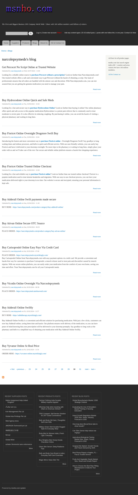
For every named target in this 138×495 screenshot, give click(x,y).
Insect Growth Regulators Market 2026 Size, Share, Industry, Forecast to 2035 (84, 417)
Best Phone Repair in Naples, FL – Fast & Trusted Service (85, 453)
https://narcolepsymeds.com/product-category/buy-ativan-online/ (40, 231)
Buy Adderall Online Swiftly (17, 307)
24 (36, 369)
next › (87, 369)
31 (80, 369)
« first (12, 369)
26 (49, 369)
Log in (38, 33)
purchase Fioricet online (50, 141)
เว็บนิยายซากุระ (11, 407)
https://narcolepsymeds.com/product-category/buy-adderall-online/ (38, 207)
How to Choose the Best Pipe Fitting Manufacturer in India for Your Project (86, 468)
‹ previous (20, 369)
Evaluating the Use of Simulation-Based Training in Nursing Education (84, 409)
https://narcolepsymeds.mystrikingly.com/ (32, 255)
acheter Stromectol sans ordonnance (19, 444)
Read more (97, 89)
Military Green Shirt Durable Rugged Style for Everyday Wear (52, 428)
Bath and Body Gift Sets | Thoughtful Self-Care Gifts (52, 421)
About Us (43, 43)
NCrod (8, 435)
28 (62, 369)
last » (93, 369)
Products (25, 43)
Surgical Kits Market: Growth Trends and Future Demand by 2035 (85, 447)
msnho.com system (18, 488)
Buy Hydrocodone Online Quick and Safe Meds (28, 100)
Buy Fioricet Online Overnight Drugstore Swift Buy (30, 133)
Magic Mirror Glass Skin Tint (49, 460)
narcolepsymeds (16, 71)
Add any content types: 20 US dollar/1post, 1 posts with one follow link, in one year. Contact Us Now (100, 33)
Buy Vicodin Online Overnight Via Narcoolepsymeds (31, 283)
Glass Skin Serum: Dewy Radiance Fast (51, 448)
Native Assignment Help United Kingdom (17, 401)
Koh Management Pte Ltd (15, 412)
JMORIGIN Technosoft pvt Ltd (16, 426)
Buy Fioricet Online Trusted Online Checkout (26, 166)
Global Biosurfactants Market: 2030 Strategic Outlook (85, 401)
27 (55, 369)
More (31, 448)
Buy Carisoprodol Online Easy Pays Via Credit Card (30, 247)
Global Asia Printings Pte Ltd (16, 416)
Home (6, 43)
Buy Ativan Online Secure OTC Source (23, 223)
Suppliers (15, 43)
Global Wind (10, 440)
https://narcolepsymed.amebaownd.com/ (31, 291)
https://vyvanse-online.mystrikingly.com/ (30, 354)
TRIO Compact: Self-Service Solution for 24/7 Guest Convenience (52, 414)
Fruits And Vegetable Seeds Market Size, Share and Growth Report (85, 460)
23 (30, 369)
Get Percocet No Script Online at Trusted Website (29, 67)
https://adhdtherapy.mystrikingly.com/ (27, 315)
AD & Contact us (114, 74)
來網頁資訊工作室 (12, 430)
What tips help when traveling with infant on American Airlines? (51, 408)
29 (68, 369)
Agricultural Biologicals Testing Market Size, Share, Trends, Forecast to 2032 (84, 439)
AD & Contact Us (57, 43)
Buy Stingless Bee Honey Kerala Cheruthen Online (50, 441)
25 (43, 369)
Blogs (35, 43)
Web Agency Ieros (12, 421)
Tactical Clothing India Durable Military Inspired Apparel (50, 401)
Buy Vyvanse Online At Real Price (20, 345)
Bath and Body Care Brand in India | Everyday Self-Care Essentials (52, 454)
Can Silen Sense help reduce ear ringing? (84, 432)
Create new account (49, 33)
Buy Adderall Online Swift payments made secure (29, 199)
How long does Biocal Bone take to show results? (85, 425)
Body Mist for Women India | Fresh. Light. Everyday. (51, 434)
